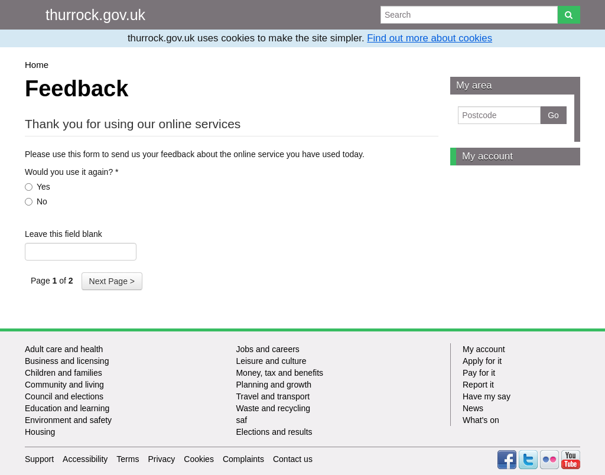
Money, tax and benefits (279, 373)
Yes (37, 186)
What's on (481, 420)
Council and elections (64, 396)
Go (553, 115)
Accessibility (85, 459)
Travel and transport (273, 396)
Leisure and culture (271, 361)
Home (36, 65)
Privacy (161, 459)
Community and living (64, 384)
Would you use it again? (72, 172)
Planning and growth (273, 384)
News (473, 408)
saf (241, 420)
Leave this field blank (63, 234)
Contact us (293, 459)
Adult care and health (64, 349)
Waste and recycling (273, 408)
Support (39, 459)
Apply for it (482, 361)
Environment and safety (68, 420)
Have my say (486, 396)
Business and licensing (67, 361)
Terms (127, 459)
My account (487, 156)
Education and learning (67, 408)
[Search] (568, 15)
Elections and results (274, 432)
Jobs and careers (267, 349)
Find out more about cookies (429, 38)
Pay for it (479, 373)
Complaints (243, 459)
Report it (478, 384)
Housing (40, 432)
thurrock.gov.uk (95, 14)
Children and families (63, 373)
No (36, 201)
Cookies (199, 459)
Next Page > (112, 281)
